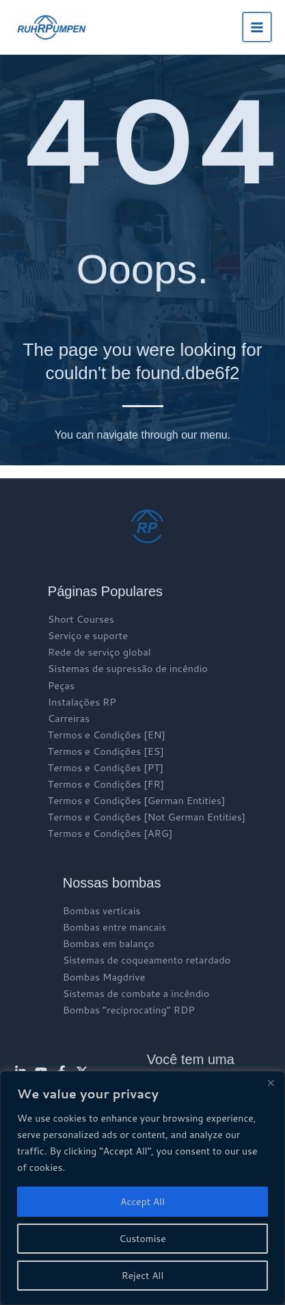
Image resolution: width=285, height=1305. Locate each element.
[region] (142, 1188)
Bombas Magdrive (104, 977)
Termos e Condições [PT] (105, 767)
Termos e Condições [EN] (106, 734)
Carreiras (69, 718)
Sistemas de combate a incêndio (136, 993)
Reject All (143, 1275)
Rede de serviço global (99, 652)
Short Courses (81, 619)
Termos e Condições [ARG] (110, 833)
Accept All (142, 1202)
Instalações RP (82, 702)
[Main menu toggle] (257, 26)
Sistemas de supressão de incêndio (128, 668)
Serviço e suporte (88, 635)
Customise (142, 1238)
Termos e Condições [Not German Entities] (146, 817)
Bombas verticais (102, 910)
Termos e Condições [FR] (106, 784)
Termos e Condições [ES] (106, 751)
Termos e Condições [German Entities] (137, 800)
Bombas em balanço (108, 943)
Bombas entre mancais (115, 927)
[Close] (270, 1082)
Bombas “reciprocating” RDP (129, 1010)
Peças (61, 685)
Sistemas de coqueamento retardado (147, 960)
